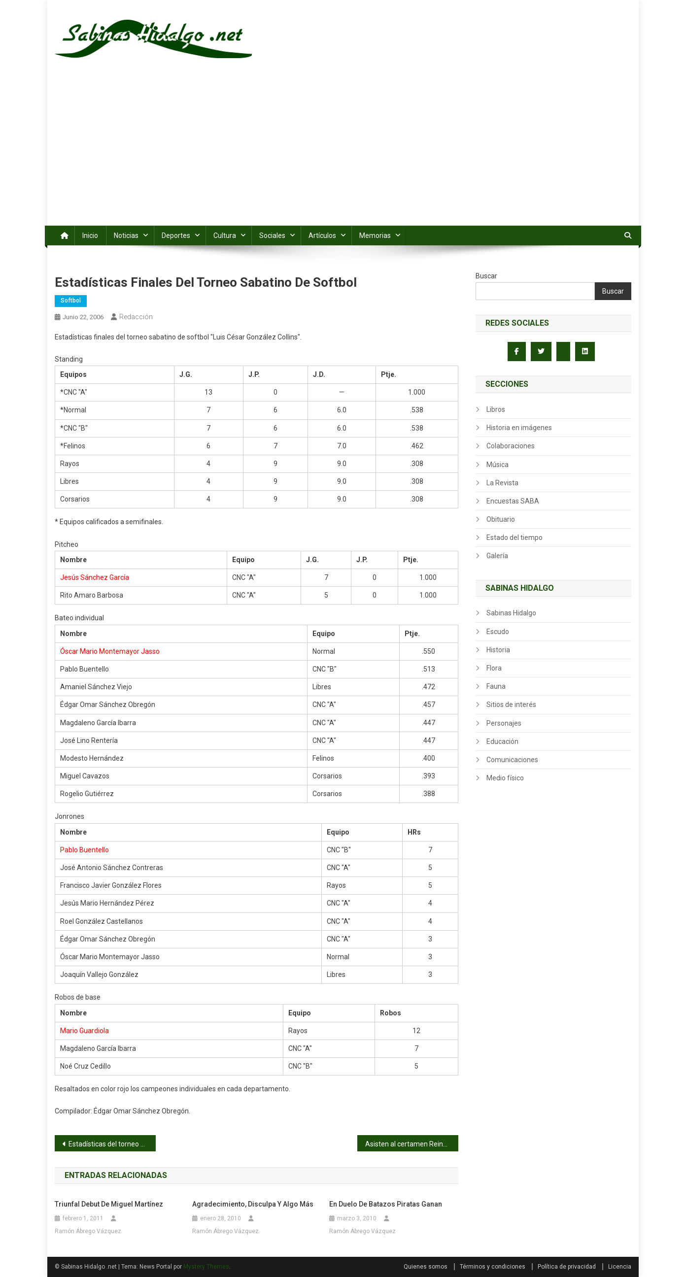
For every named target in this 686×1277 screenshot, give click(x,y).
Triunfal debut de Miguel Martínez (109, 1204)
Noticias (126, 235)
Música (497, 465)
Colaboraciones (510, 446)
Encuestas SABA (512, 501)
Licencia (619, 1266)
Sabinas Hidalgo (511, 613)
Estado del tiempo (514, 537)
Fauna (496, 686)
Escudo (497, 632)
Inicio (90, 235)
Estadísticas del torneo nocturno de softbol (112, 1144)
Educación (502, 741)
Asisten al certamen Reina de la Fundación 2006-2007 (411, 1144)
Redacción (136, 317)
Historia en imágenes (519, 428)
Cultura (224, 235)
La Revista (502, 483)
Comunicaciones (512, 760)
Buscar (486, 276)
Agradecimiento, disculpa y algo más (252, 1204)
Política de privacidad (567, 1266)
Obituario (500, 519)
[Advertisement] (343, 152)
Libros (495, 409)
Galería (497, 556)
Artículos (322, 235)
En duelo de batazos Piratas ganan (385, 1204)
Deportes (176, 235)
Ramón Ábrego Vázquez (88, 1231)
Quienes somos (425, 1266)
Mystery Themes (206, 1266)
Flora (494, 668)
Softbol (71, 300)
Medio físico (505, 778)
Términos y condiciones (492, 1266)
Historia (498, 650)
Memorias (375, 235)
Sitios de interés (511, 704)
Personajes (503, 723)
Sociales (272, 235)
